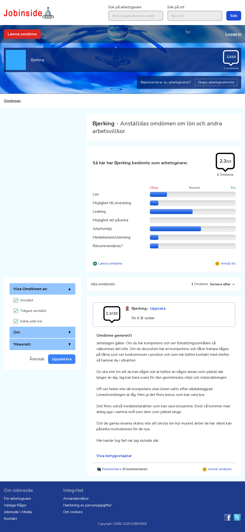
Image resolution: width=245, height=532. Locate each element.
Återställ (36, 359)
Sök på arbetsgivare (124, 7)
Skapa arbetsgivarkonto (216, 82)
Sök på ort (175, 7)
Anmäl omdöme (217, 469)
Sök (233, 15)
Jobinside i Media (18, 512)
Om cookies (73, 512)
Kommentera (121, 469)
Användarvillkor (76, 498)
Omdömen (12, 101)
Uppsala (158, 308)
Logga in (233, 34)
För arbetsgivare (17, 498)
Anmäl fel (228, 263)
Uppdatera (62, 359)
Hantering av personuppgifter (87, 505)
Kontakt (10, 518)
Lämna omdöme (22, 34)
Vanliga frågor (15, 505)
